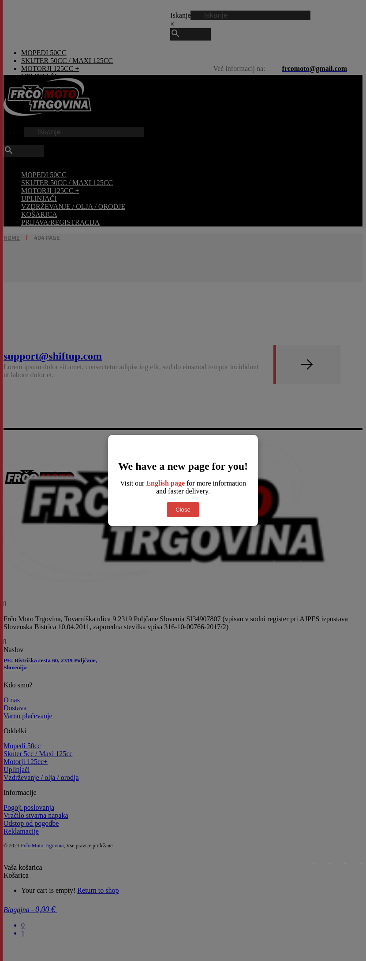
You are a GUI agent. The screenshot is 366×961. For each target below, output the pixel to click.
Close (183, 509)
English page (165, 483)
